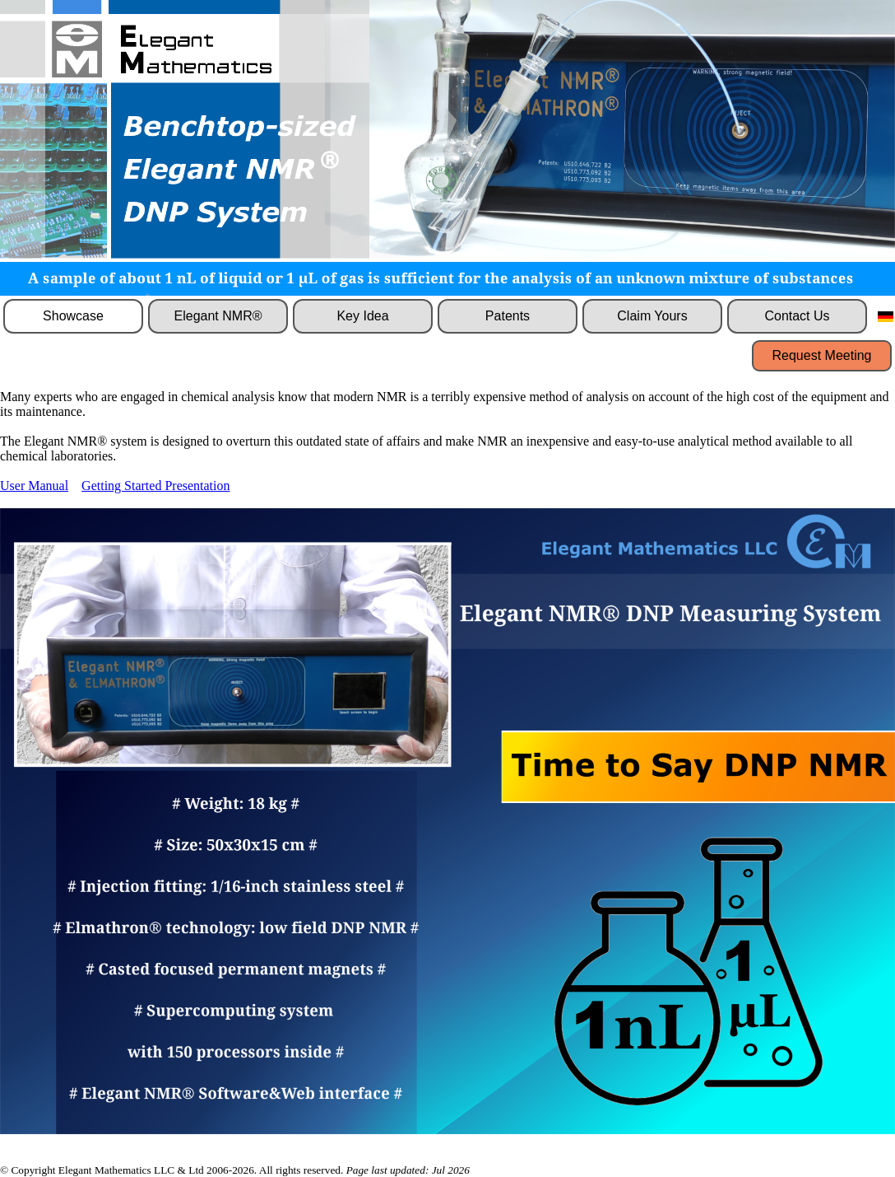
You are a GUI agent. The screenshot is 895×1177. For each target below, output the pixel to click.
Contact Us (796, 316)
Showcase (73, 316)
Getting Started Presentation (155, 486)
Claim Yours (652, 316)
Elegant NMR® (218, 316)
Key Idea (362, 316)
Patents (507, 316)
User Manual (34, 486)
